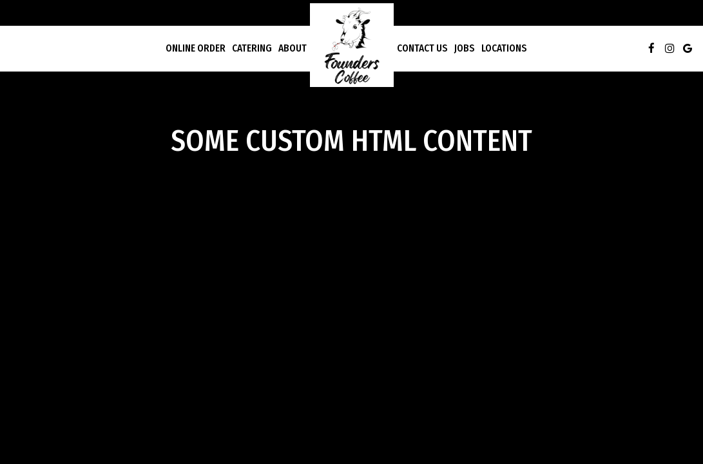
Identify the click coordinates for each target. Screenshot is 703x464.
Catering (252, 48)
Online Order (196, 48)
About (292, 48)
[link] (352, 45)
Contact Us (422, 48)
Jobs (464, 48)
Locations (504, 48)
